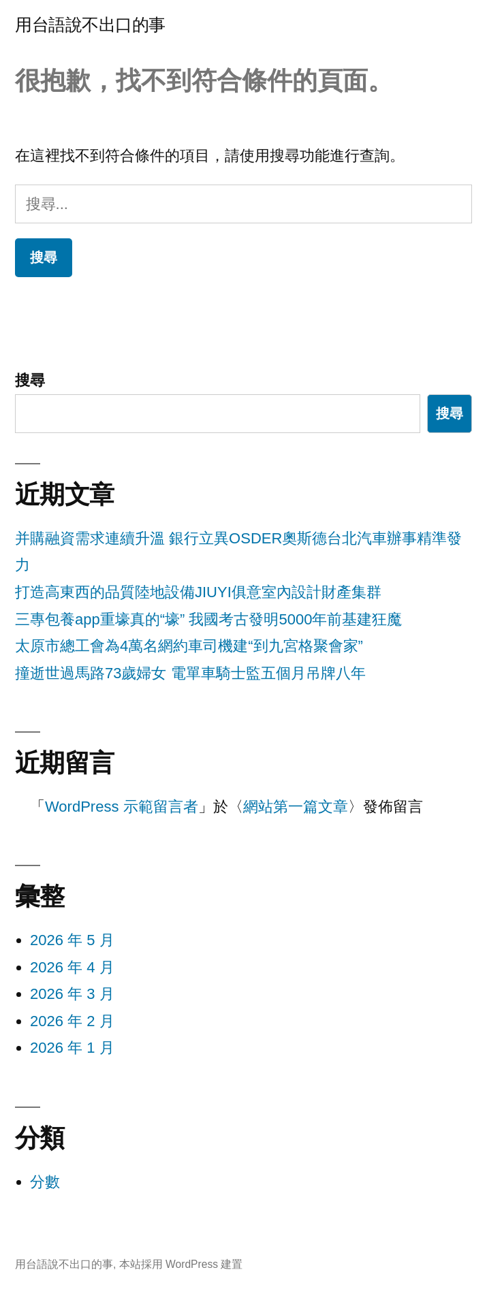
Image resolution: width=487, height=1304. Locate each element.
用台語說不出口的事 (90, 25)
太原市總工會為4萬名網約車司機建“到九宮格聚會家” (189, 645)
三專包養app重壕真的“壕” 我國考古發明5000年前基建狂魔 (208, 619)
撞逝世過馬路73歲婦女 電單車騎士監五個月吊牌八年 (190, 673)
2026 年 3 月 (72, 993)
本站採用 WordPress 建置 (181, 1264)
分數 (45, 1181)
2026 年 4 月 (72, 967)
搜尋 (30, 380)
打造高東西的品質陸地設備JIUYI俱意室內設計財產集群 (198, 592)
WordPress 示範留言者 (121, 806)
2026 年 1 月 (72, 1047)
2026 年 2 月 (72, 1021)
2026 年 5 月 (72, 940)
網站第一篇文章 (295, 806)
